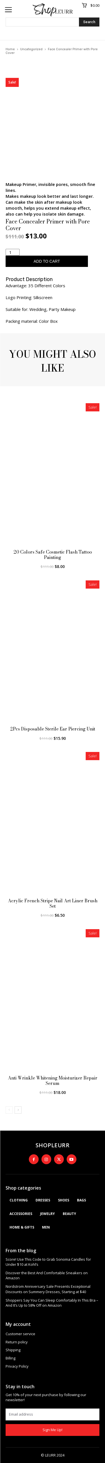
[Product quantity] (13, 252)
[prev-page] (9, 1110)
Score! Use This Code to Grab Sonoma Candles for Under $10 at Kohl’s (48, 1262)
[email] (52, 1414)
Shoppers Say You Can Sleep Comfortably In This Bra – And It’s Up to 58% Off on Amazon (52, 1303)
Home (10, 49)
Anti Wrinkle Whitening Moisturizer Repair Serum (52, 1080)
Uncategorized (31, 49)
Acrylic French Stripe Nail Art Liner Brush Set (52, 903)
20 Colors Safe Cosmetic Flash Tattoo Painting (52, 555)
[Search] (89, 22)
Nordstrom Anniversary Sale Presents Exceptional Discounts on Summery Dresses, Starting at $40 (48, 1289)
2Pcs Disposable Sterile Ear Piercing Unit (52, 728)
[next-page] (18, 1110)
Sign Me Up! (52, 1429)
